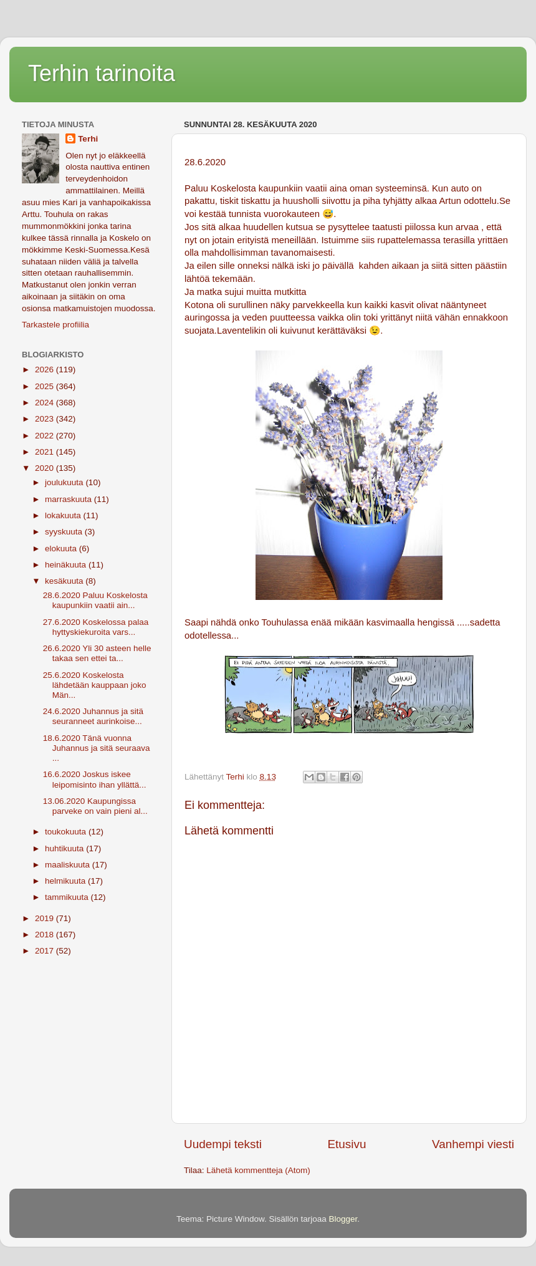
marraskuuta (69, 499)
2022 (45, 435)
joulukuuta (65, 482)
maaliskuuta (68, 864)
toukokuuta (67, 831)
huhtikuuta (65, 848)
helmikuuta (66, 881)
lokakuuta (64, 515)
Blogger (343, 1219)
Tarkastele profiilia (55, 324)
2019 (45, 918)
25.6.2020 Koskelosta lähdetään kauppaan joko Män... (94, 685)
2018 (45, 934)
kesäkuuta (65, 581)
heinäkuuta (67, 564)
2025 (45, 386)
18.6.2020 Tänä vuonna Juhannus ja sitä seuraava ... (96, 748)
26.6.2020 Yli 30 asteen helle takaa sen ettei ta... (97, 653)
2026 (45, 369)
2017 (45, 950)
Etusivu (347, 1144)
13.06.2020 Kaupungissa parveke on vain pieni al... (95, 806)
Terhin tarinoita (101, 73)
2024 (45, 402)
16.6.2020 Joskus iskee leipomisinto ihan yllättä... (94, 779)
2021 (45, 452)
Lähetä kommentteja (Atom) (258, 1170)
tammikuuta (68, 897)
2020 (45, 468)
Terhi (88, 138)
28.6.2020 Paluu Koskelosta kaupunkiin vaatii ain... (95, 600)
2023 (45, 418)
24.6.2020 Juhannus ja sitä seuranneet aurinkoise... (93, 716)
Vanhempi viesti (473, 1144)
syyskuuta (65, 531)
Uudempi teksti (223, 1144)
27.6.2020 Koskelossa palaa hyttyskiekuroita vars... (96, 627)
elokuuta (62, 548)
